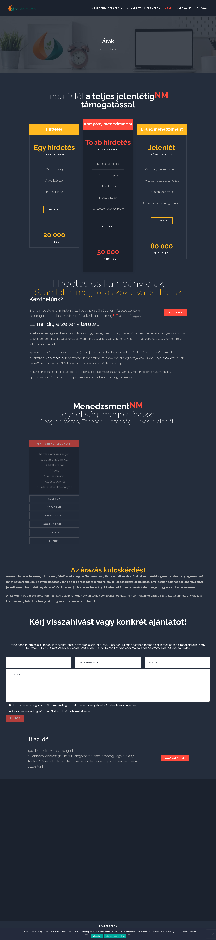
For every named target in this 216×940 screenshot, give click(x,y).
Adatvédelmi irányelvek (121, 705)
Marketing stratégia (107, 8)
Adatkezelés (108, 926)
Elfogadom (97, 936)
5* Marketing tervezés (143, 8)
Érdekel (54, 210)
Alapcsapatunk (54, 358)
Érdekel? (175, 313)
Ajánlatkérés (175, 758)
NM (101, 49)
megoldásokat (163, 358)
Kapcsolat (184, 8)
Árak (168, 8)
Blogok (202, 8)
